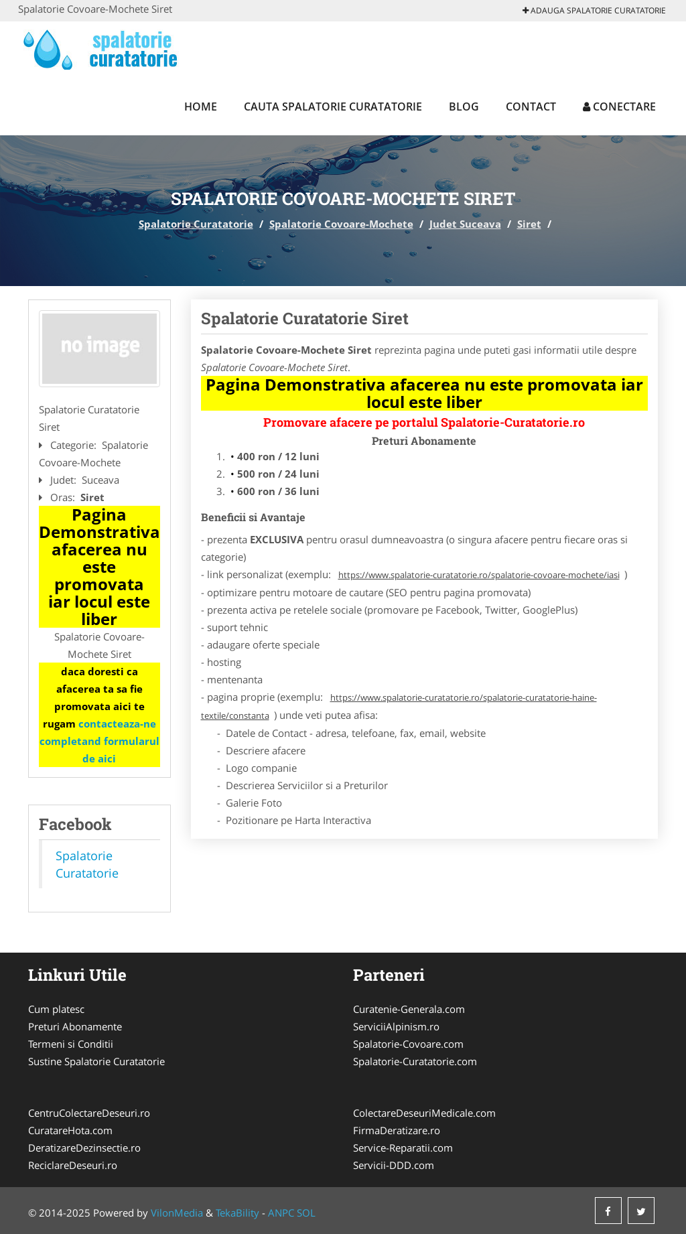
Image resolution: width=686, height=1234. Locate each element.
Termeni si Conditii (70, 1043)
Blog (464, 106)
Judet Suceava (465, 223)
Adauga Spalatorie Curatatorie (594, 10)
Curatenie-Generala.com (409, 1009)
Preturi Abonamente (75, 1026)
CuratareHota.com (70, 1130)
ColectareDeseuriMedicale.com (424, 1112)
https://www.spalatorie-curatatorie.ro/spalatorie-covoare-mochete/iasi (479, 575)
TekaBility (237, 1212)
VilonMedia (177, 1212)
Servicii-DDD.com (393, 1165)
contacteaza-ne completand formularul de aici (99, 741)
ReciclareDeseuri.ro (72, 1165)
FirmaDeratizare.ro (396, 1130)
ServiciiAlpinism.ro (396, 1026)
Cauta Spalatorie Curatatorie (333, 106)
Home (200, 106)
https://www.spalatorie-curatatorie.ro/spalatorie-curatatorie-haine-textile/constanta (399, 706)
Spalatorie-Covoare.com (408, 1043)
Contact (531, 106)
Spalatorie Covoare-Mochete (341, 223)
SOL (306, 1212)
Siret (529, 223)
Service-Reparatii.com (403, 1147)
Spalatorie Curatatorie (196, 223)
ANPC (281, 1212)
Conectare (619, 106)
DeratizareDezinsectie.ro (84, 1147)
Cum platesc (56, 1009)
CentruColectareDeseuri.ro (89, 1112)
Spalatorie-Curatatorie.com (415, 1061)
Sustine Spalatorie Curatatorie (96, 1061)
